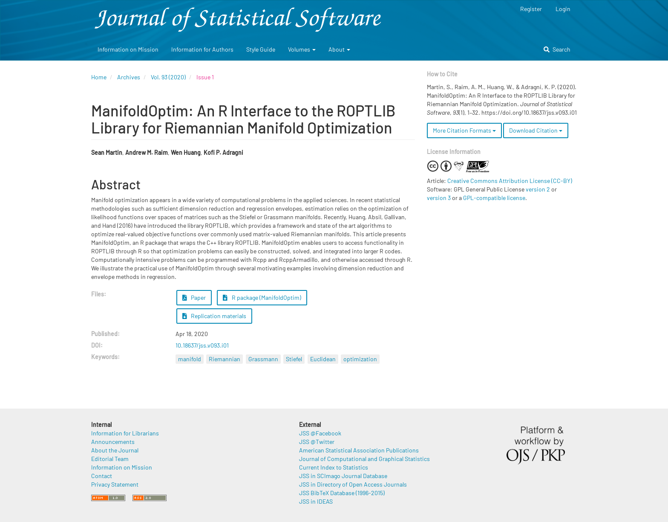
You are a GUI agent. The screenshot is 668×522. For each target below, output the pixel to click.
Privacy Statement (114, 484)
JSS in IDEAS (316, 501)
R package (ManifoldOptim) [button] (262, 297)
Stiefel (294, 358)
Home (99, 77)
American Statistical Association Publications (359, 450)
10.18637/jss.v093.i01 (202, 345)
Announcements (113, 441)
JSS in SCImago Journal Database (343, 475)
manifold (189, 358)
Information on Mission (128, 49)
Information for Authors (202, 49)
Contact (101, 475)
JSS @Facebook (320, 433)
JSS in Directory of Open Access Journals (353, 484)
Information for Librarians (125, 433)
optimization (360, 358)
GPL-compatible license (494, 197)
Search (557, 49)
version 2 (538, 189)
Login (563, 8)
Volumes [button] (302, 49)
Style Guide (260, 49)
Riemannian (224, 358)
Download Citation (535, 130)
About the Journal (114, 450)
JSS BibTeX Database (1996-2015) (342, 492)
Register (531, 8)
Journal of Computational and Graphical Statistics (364, 458)
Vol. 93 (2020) (168, 77)
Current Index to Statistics (333, 467)
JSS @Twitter (316, 441)
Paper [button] (194, 297)
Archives (128, 77)
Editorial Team (110, 458)
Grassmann (263, 358)
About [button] (339, 49)
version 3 (439, 197)
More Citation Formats (464, 130)
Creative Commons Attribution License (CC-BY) (509, 180)
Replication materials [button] (214, 315)
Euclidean (323, 358)
